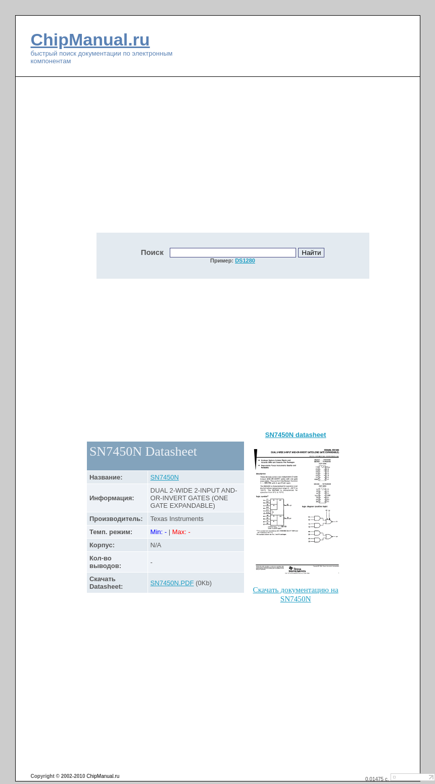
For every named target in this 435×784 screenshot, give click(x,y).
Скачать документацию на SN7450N (296, 594)
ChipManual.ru (90, 39)
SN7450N (165, 477)
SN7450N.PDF (172, 583)
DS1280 (245, 260)
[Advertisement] (165, 160)
